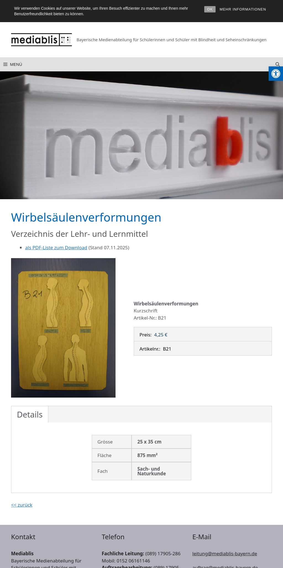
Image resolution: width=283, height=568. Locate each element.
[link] (276, 73)
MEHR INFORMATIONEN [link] (243, 9)
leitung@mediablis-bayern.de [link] (224, 553)
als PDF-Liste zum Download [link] (56, 247)
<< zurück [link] (21, 505)
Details (30, 414)
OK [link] (210, 9)
